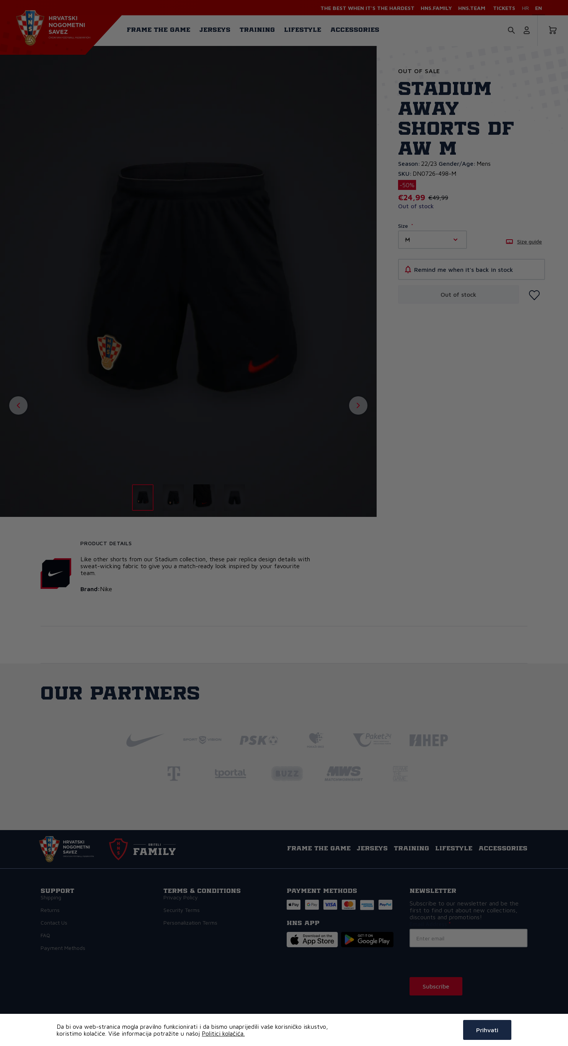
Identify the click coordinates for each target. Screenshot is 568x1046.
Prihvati (487, 1029)
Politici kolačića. (223, 1033)
